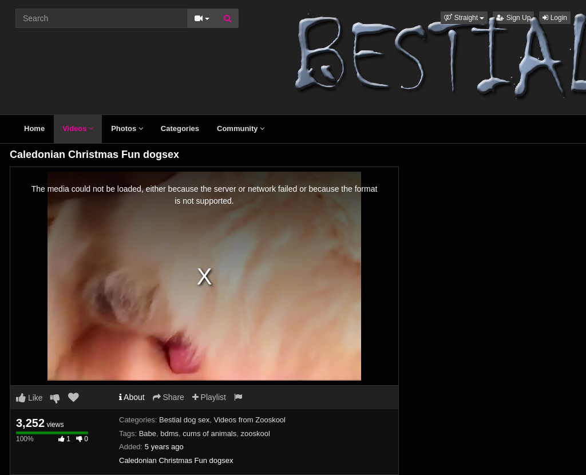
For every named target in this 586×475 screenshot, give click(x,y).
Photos (127, 128)
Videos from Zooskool (250, 419)
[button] (464, 17)
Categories (180, 128)
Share (168, 397)
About (132, 397)
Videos (77, 128)
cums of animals (209, 433)
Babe (147, 433)
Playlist (209, 397)
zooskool (255, 433)
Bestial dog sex (184, 419)
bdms (169, 433)
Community (240, 128)
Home (34, 128)
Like (29, 397)
